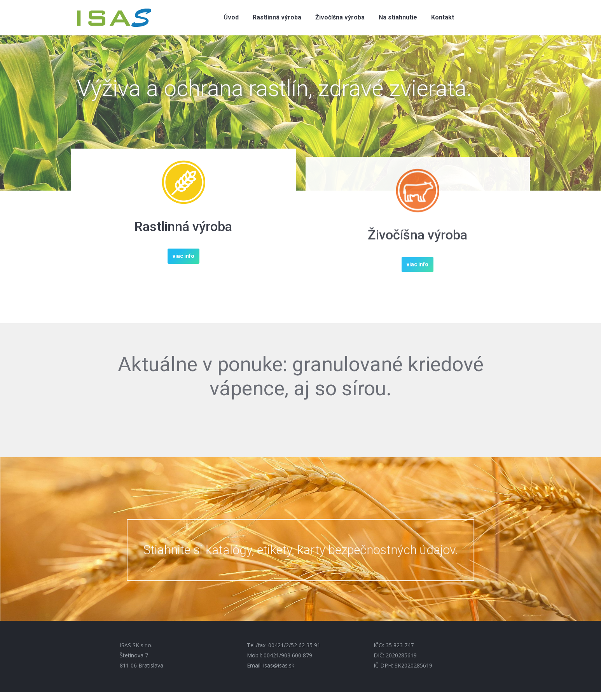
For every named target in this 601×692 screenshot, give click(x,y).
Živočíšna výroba (417, 259)
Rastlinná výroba (183, 228)
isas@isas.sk (278, 665)
